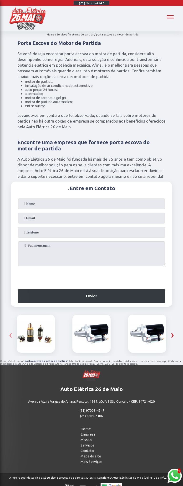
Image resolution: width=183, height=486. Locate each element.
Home (86, 429)
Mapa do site (91, 457)
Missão (86, 440)
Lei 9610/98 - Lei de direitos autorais (117, 364)
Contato (87, 451)
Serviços (87, 446)
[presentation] (91, 276)
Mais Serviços (91, 462)
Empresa (88, 435)
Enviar (91, 296)
